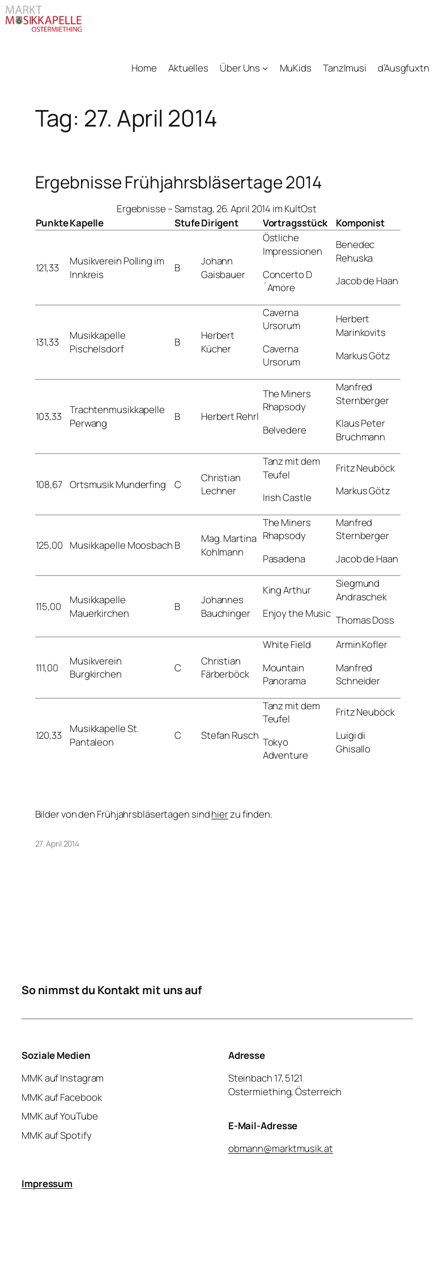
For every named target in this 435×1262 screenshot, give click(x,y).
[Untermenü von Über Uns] (265, 68)
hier (219, 814)
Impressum (47, 1183)
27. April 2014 (57, 843)
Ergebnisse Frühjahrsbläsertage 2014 (179, 182)
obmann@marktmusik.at (280, 1148)
